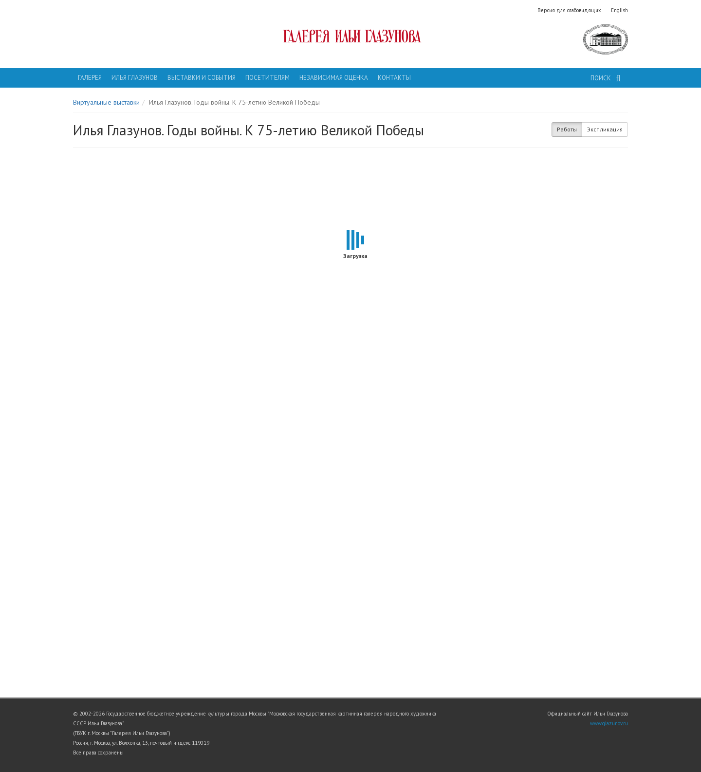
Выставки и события (201, 78)
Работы (567, 129)
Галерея (90, 78)
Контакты (394, 78)
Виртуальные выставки (106, 102)
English (619, 10)
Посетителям (267, 78)
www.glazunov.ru (609, 723)
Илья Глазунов (134, 78)
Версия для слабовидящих (569, 10)
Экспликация (605, 129)
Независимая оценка (333, 78)
